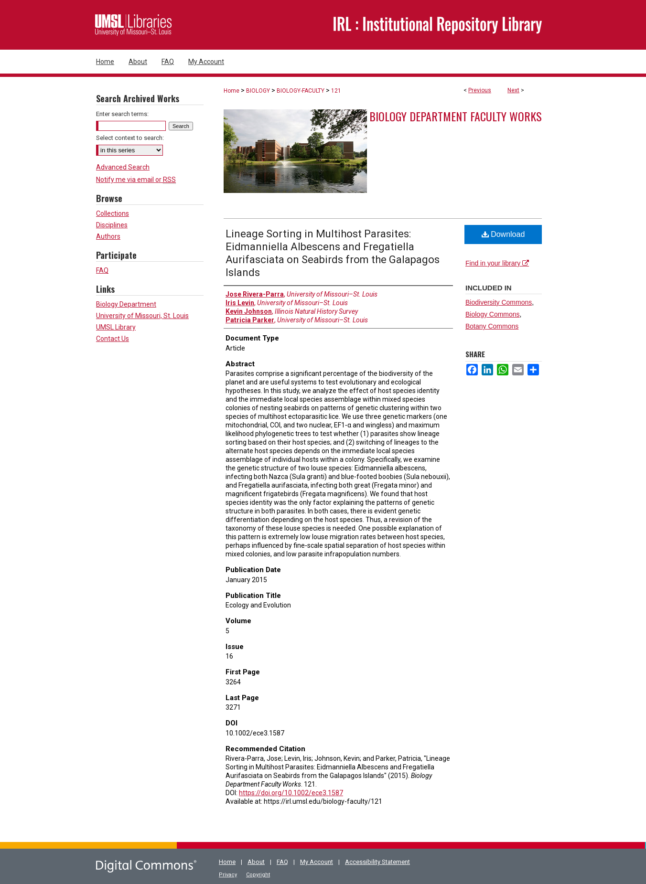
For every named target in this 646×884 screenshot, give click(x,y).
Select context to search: (130, 137)
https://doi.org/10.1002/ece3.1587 (291, 793)
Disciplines (112, 225)
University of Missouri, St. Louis (142, 316)
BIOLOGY (258, 90)
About (256, 861)
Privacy (228, 875)
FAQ (102, 270)
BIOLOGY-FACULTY (300, 90)
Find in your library (497, 263)
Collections (112, 213)
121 (336, 90)
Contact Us (112, 338)
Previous (479, 90)
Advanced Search (123, 167)
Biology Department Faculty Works (455, 116)
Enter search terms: (122, 113)
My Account (316, 861)
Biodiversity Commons (498, 302)
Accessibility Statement (377, 861)
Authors (108, 236)
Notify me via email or (136, 179)
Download (503, 234)
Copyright (258, 875)
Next (513, 90)
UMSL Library (116, 327)
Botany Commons (491, 326)
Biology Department (126, 304)
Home (231, 90)
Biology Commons (492, 314)
